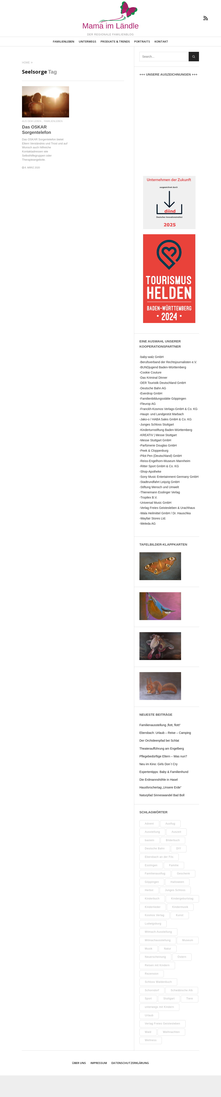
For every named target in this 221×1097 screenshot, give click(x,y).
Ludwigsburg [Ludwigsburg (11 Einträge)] (153, 945)
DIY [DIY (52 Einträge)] (178, 870)
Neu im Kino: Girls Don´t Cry (158, 785)
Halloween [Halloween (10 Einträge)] (177, 903)
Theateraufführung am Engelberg (161, 770)
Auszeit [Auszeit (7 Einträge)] (176, 853)
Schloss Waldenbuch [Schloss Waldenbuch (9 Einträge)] (158, 1003)
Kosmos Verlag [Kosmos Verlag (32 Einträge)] (154, 936)
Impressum (98, 1084)
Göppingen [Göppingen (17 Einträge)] (152, 903)
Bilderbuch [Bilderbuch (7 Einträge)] (173, 861)
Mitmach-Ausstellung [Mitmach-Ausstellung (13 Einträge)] (158, 953)
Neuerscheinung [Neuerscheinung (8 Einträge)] (155, 978)
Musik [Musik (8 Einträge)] (148, 970)
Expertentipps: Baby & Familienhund (163, 793)
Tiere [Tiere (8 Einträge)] (189, 1020)
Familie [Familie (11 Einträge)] (174, 886)
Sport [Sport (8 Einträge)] (148, 1020)
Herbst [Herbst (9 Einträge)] (149, 911)
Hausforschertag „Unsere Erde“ (160, 809)
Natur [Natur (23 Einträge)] (167, 970)
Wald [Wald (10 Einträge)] (148, 1053)
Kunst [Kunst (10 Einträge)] (179, 936)
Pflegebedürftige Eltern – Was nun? (163, 777)
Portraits (142, 63)
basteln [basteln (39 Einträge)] (149, 861)
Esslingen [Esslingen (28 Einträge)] (151, 886)
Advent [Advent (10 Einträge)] (149, 845)
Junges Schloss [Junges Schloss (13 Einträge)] (175, 911)
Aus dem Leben (31, 143)
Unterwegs (87, 63)
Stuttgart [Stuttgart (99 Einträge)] (169, 1020)
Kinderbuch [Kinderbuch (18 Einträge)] (152, 920)
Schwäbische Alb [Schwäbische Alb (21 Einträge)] (182, 1011)
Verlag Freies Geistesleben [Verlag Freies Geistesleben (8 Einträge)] (162, 1045)
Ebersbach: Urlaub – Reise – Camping (165, 754)
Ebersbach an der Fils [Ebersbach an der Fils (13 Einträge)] (159, 878)
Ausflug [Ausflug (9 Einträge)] (170, 845)
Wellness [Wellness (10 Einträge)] (150, 1061)
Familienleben (63, 63)
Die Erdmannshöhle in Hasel (158, 801)
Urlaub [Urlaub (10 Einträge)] (149, 1036)
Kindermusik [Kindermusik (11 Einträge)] (180, 928)
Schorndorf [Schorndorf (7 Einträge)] (152, 1011)
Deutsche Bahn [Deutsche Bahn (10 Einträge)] (155, 870)
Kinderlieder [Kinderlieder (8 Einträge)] (153, 928)
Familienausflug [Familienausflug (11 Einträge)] (155, 895)
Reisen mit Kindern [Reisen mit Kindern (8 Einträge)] (157, 986)
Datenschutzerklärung (130, 1084)
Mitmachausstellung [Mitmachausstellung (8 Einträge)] (158, 961)
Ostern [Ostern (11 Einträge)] (182, 978)
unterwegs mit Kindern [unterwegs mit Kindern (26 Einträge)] (159, 1028)
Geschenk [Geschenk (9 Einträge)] (183, 895)
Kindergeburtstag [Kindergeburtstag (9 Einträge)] (182, 920)
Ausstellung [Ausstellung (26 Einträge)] (152, 853)
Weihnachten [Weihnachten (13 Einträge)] (171, 1053)
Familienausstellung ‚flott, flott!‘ (160, 746)
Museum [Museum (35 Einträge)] (187, 961)
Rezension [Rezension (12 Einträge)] (151, 995)
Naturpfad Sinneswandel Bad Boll (162, 816)
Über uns (79, 1084)
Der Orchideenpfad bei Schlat (159, 762)
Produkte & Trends (115, 63)
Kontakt (161, 63)
